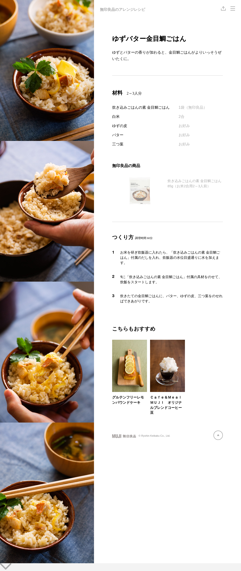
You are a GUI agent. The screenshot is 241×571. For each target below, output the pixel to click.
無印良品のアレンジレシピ (122, 10)
